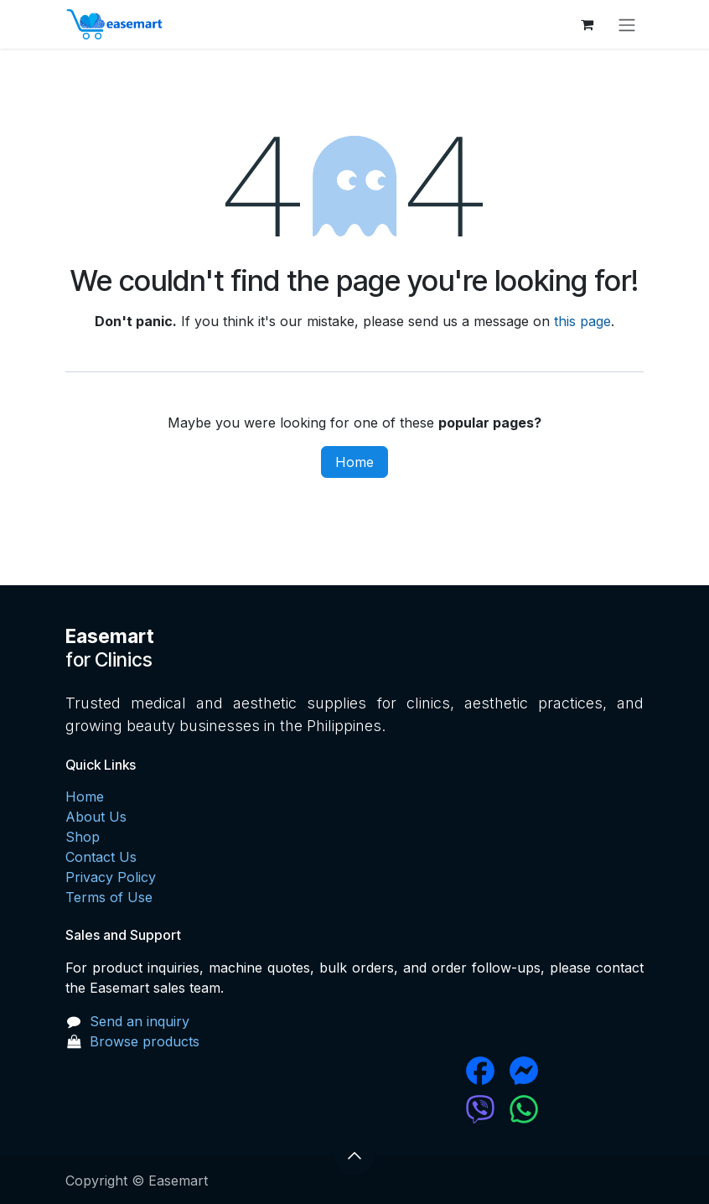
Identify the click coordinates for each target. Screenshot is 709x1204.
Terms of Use (109, 897)
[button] (354, 1155)
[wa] (574, 1109)
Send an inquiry (139, 1021)
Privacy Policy (110, 877)
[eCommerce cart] (586, 24)
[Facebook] (430, 1070)
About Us (96, 816)
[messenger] (574, 1070)
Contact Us (101, 857)
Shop (82, 836)
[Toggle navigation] (627, 24)
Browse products (144, 1041)
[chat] (430, 1109)
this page (582, 321)
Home (354, 462)
